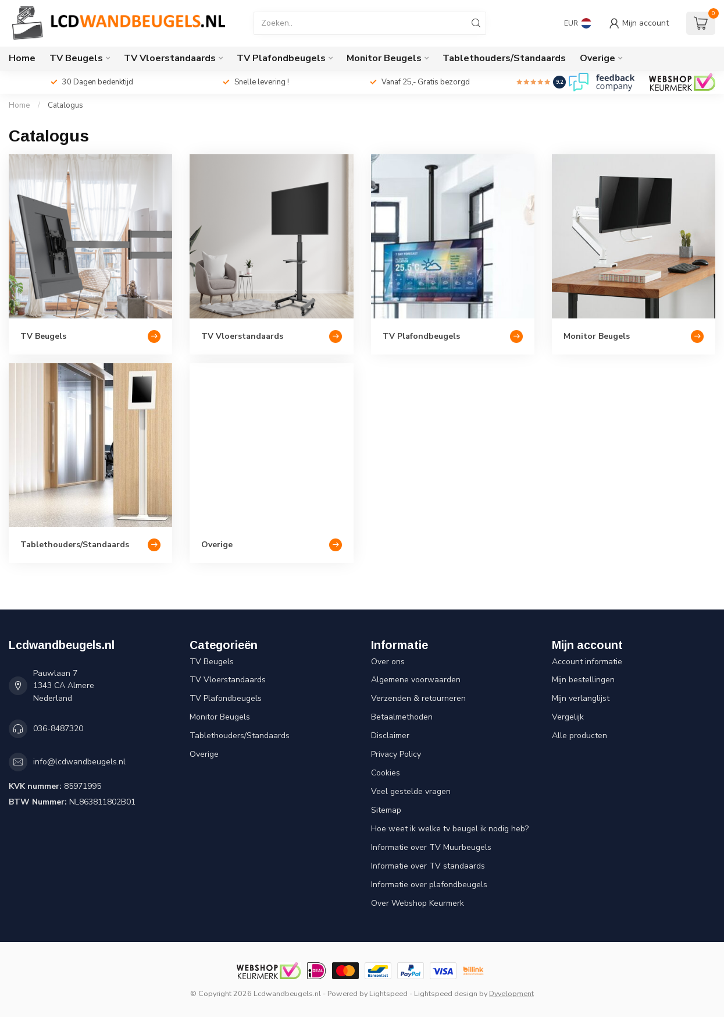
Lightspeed (388, 993)
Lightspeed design (445, 993)
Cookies (385, 772)
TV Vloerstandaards (170, 58)
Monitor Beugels (384, 58)
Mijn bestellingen (583, 679)
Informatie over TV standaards (428, 865)
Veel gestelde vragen (411, 791)
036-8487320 (58, 728)
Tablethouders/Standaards (504, 58)
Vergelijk (568, 716)
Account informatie (587, 661)
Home (22, 58)
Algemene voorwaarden (416, 679)
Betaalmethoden (402, 716)
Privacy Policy (396, 754)
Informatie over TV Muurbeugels (431, 847)
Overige (597, 58)
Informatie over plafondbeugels (429, 884)
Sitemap (386, 810)
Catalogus (65, 105)
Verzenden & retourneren (418, 698)
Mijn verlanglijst (580, 698)
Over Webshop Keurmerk (417, 903)
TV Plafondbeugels (281, 58)
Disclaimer (390, 735)
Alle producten (579, 735)
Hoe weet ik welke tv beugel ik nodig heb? (450, 828)
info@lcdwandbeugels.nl (79, 761)
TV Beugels (76, 58)
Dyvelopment (511, 993)
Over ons (388, 661)
